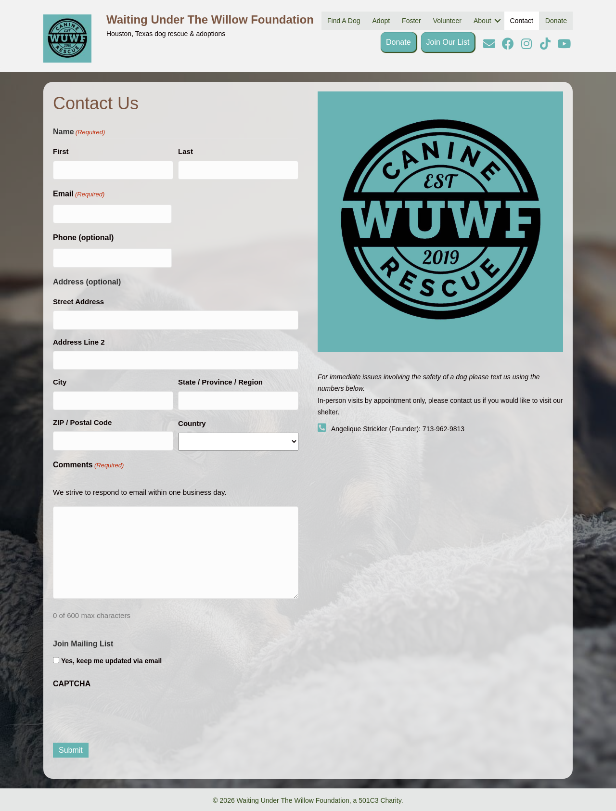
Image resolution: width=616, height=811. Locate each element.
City (59, 382)
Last (185, 151)
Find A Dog (343, 21)
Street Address (78, 301)
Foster (411, 21)
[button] (489, 43)
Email (78, 194)
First (61, 151)
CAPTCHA (71, 684)
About (482, 21)
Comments (88, 465)
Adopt (381, 21)
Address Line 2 (79, 342)
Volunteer (447, 21)
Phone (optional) (83, 237)
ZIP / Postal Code (82, 422)
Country (192, 423)
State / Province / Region (220, 382)
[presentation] (126, 713)
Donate (556, 21)
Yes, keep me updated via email (111, 661)
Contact (521, 21)
